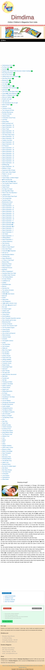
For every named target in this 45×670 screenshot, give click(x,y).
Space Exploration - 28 (8, 144)
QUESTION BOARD (10, 596)
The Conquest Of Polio (8, 110)
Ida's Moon (5, 468)
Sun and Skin (5, 352)
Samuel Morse (6, 331)
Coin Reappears (6, 301)
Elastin (4, 297)
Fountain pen (5, 378)
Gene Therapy (6, 370)
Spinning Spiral (6, 312)
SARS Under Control (7, 447)
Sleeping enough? (7, 204)
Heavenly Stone (6, 464)
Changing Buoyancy (7, 408)
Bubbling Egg (5, 164)
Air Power (4, 393)
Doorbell (4, 69)
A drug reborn (5, 314)
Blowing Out (5, 80)
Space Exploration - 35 (8, 125)
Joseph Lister (5, 310)
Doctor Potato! (6, 185)
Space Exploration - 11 (8, 217)
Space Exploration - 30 (8, 138)
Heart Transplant (6, 453)
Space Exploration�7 (7, 224)
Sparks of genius (6, 385)
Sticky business (6, 335)
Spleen (4, 440)
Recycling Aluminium (7, 72)
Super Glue (5, 423)
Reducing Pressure (7, 267)
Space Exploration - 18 (8, 166)
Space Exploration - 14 (8, 211)
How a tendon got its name (9, 320)
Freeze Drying (5, 329)
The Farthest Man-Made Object (10, 91)
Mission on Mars (6, 449)
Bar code (4, 307)
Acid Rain (4, 119)
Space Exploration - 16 (8, 207)
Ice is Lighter (5, 82)
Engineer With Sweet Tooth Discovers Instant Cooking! (16, 71)
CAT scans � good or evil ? (9, 305)
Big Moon (4, 269)
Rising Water (5, 121)
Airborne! (4, 106)
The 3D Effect (5, 353)
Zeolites (4, 282)
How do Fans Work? (7, 74)
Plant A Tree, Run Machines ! (9, 192)
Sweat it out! (5, 389)
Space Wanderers (6, 258)
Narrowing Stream (7, 78)
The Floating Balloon (7, 277)
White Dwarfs (5, 292)
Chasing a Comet (6, 108)
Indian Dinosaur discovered (9, 374)
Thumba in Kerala (6, 114)
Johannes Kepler (6, 337)
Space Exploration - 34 (8, 127)
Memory (4, 286)
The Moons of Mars (7, 410)
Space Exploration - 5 (7, 228)
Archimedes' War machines (9, 87)
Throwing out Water (7, 382)
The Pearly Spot (6, 471)
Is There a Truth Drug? (8, 260)
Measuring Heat (6, 322)
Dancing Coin (5, 288)
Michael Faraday (6, 425)
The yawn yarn (6, 372)
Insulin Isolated (6, 406)
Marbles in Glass (6, 168)
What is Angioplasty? (7, 271)
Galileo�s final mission (8, 293)
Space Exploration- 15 (8, 209)
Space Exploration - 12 (8, 215)
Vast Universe (5, 243)
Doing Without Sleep (7, 432)
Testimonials (22, 665)
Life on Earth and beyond (8, 333)
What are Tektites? (7, 97)
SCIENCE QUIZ (9, 598)
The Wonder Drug (6, 460)
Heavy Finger (5, 129)
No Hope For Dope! (7, 189)
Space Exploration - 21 (8, 159)
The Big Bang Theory (7, 417)
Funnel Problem (6, 395)
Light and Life (5, 101)
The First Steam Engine (8, 327)
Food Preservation (7, 361)
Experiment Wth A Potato (8, 170)
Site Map (10, 665)
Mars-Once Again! (7, 350)
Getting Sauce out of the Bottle (10, 76)
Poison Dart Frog (6, 357)
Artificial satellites (6, 359)
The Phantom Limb (7, 434)
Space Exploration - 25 (8, 151)
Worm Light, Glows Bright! (9, 172)
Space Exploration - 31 (8, 136)
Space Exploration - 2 (7, 235)
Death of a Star (6, 245)
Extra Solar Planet (7, 249)
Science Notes (6, 116)
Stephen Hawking (6, 445)
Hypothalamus (6, 477)
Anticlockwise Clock (7, 65)
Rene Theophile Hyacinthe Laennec (11, 318)
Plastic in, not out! (6, 174)
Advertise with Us (22, 667)
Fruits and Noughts (7, 86)
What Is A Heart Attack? (8, 247)
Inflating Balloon (6, 237)
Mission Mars (5, 262)
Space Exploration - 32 (8, 132)
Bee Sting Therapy (7, 470)
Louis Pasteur (5, 475)
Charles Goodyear (7, 426)
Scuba (3, 342)
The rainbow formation (8, 290)
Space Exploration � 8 (8, 222)
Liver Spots (5, 234)
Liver (3, 438)
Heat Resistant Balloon (8, 254)
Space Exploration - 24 (8, 153)
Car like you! (5, 175)
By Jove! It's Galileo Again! (9, 466)
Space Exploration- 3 (7, 232)
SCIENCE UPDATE (10, 599)
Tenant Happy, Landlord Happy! (10, 177)
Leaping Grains (6, 194)
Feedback (28, 665)
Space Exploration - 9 (7, 220)
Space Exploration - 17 (8, 205)
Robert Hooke (5, 365)
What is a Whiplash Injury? (9, 95)
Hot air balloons (6, 316)
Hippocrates (5, 299)
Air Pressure (5, 145)
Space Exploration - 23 (8, 155)
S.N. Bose (5, 84)
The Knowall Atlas (6, 198)
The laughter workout (7, 340)
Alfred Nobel (5, 479)
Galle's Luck (5, 462)
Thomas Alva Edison (7, 430)
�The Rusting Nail (7, 179)
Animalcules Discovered (8, 402)
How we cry (5, 252)
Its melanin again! (6, 308)
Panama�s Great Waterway (9, 93)
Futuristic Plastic (6, 200)
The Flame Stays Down (8, 134)
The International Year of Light (10, 102)
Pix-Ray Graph (6, 67)
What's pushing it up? (7, 123)
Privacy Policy (16, 665)
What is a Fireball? (7, 415)
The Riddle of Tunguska (8, 412)
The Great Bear (6, 344)
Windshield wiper (6, 284)
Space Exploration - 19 (8, 162)
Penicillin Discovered (7, 404)
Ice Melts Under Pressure (8, 275)
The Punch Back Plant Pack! (9, 196)
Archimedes (5, 473)
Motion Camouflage (7, 451)
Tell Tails (4, 380)
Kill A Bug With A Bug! (7, 190)
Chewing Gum (6, 256)
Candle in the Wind (7, 140)
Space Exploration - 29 (8, 142)
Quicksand (5, 89)
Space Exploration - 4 (7, 230)
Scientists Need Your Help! (9, 273)
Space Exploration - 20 (8, 160)
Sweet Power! (5, 187)
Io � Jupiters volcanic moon (9, 303)
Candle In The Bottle (7, 383)
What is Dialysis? (6, 265)
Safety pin (4, 348)
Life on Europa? (6, 413)
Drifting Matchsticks (7, 391)
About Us (32, 665)
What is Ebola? (6, 104)
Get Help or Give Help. (7, 621)
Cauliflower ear (6, 280)
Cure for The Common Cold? (9, 325)
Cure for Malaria (6, 400)
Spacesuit (4, 368)
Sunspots (4, 338)
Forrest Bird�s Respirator (9, 250)
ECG (3, 419)
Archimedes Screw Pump (8, 117)
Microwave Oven (6, 456)
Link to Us (37, 665)
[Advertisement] (22, 53)
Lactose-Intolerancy (7, 241)
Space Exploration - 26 (8, 149)
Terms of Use (5, 665)
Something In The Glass (8, 397)
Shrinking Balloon (6, 458)
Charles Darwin (6, 387)
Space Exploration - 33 (8, 131)
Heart (3, 441)
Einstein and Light (6, 99)
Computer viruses (6, 363)
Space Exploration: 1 (7, 239)
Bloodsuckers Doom (7, 202)
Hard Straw (5, 398)
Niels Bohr (5, 376)
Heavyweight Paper (7, 366)
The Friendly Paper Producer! (10, 183)
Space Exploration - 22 (8, 157)
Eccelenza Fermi (6, 428)
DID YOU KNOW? (9, 601)
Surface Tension (6, 355)
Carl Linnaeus (5, 346)
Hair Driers (5, 455)
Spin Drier (4, 421)
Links (41, 665)
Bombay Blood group (7, 112)
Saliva (3, 443)
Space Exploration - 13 (8, 213)
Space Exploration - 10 (8, 219)
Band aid (4, 295)
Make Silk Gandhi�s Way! (9, 181)
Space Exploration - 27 (8, 147)
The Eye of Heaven (7, 323)
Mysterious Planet (6, 264)
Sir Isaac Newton (6, 278)
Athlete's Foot (5, 436)
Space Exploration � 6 (8, 226)
